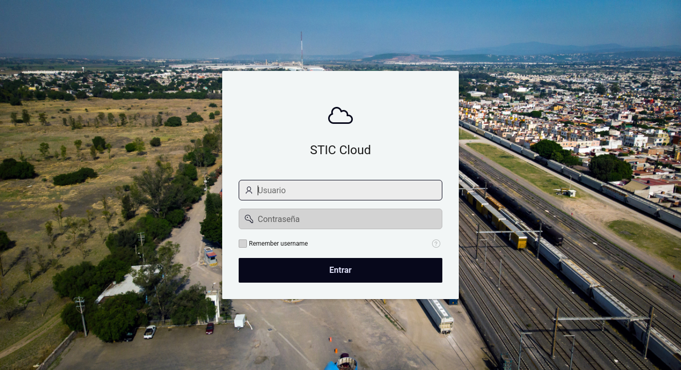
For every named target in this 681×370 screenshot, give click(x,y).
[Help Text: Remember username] (436, 243)
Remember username (278, 243)
